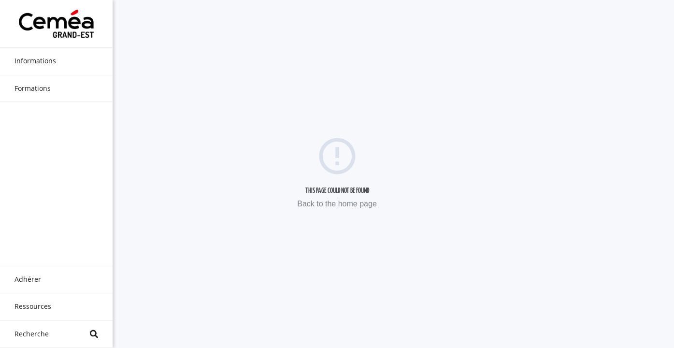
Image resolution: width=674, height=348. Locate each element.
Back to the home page (337, 204)
